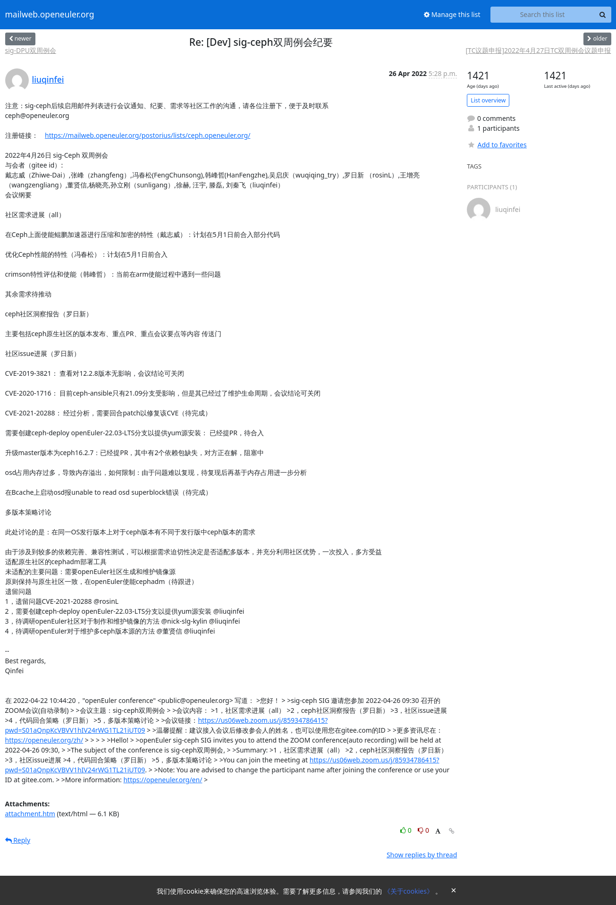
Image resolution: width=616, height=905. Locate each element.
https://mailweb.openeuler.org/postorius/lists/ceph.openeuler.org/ (147, 135)
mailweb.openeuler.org (49, 14)
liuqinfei (48, 79)
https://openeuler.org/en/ (162, 779)
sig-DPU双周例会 (30, 50)
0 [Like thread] (406, 830)
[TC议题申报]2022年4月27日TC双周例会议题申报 (538, 50)
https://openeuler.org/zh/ (44, 740)
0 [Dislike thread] (423, 830)
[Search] (602, 15)
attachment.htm (30, 813)
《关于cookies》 (409, 891)
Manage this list (452, 14)
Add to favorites (496, 144)
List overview (488, 100)
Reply (18, 840)
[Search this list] (542, 15)
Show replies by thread (422, 854)
